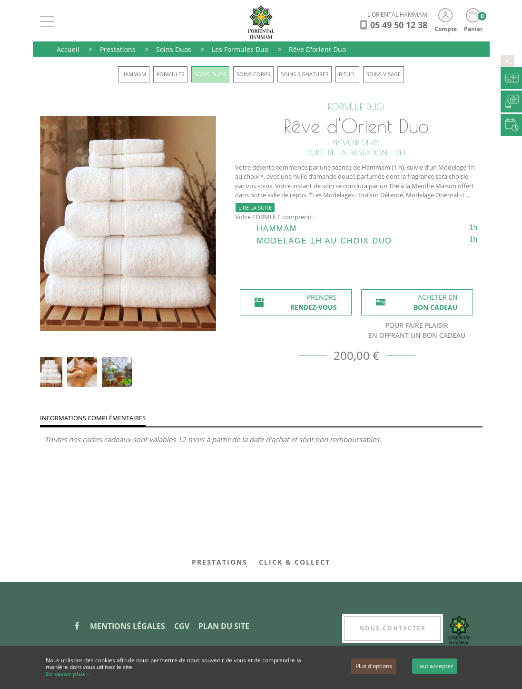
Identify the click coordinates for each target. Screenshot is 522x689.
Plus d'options (373, 666)
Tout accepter (434, 666)
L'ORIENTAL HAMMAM (397, 14)
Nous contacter (392, 628)
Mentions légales (127, 626)
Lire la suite (255, 207)
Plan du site (223, 626)
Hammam (277, 228)
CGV (181, 626)
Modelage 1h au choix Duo (325, 241)
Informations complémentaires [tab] (93, 418)
